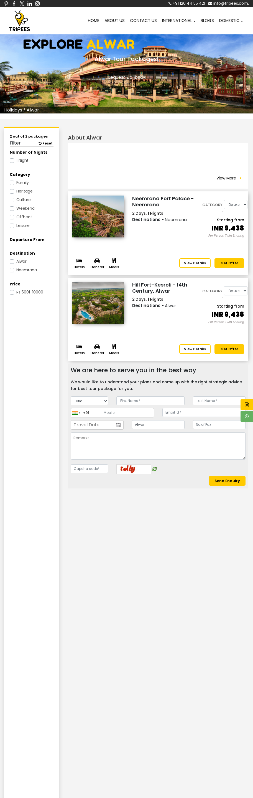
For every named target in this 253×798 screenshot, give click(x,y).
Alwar (21, 261)
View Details (195, 263)
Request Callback (127, 77)
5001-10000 (29, 292)
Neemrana (26, 270)
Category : (212, 207)
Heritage (24, 191)
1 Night (22, 160)
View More (226, 178)
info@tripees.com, (228, 3)
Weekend (25, 208)
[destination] (158, 424)
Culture (23, 199)
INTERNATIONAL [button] (177, 20)
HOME (93, 20)
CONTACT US (143, 20)
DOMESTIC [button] (229, 20)
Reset (46, 143)
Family (22, 182)
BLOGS (207, 20)
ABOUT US (114, 20)
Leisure (23, 225)
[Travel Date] (97, 425)
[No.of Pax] (219, 424)
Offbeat (24, 217)
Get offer (229, 263)
